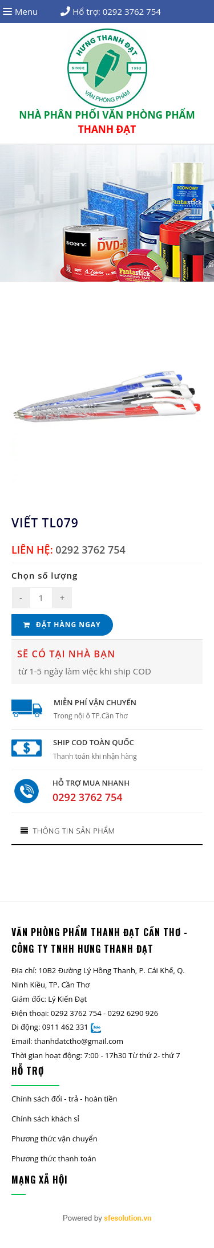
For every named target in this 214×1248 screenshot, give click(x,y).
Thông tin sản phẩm (68, 831)
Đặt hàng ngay (62, 624)
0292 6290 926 (133, 1013)
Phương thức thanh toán (53, 1158)
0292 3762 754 (132, 11)
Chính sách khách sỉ (45, 1118)
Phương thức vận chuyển (54, 1138)
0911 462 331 (65, 1027)
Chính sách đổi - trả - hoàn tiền (64, 1098)
